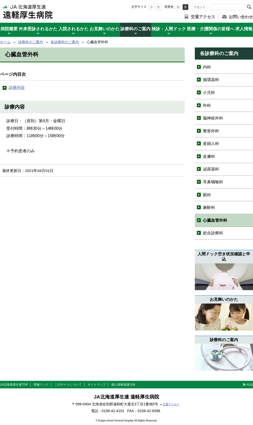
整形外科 (211, 131)
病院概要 (9, 29)
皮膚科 (209, 156)
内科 (207, 67)
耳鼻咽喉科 (213, 182)
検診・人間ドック (169, 29)
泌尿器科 (211, 169)
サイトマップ (97, 384)
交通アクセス (203, 17)
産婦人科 (211, 143)
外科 (207, 105)
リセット (200, 7)
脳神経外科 (213, 118)
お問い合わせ (241, 17)
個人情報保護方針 (123, 384)
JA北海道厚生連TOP (14, 384)
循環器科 (211, 80)
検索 (249, 7)
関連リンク (41, 384)
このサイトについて (68, 384)
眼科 (207, 195)
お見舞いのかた (105, 29)
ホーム (5, 42)
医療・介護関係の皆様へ (210, 29)
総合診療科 (213, 233)
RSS (250, 385)
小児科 (209, 92)
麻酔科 (209, 207)
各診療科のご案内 (65, 42)
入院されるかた (73, 29)
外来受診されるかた (38, 29)
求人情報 (243, 29)
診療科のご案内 (135, 29)
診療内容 (17, 87)
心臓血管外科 (215, 220)
